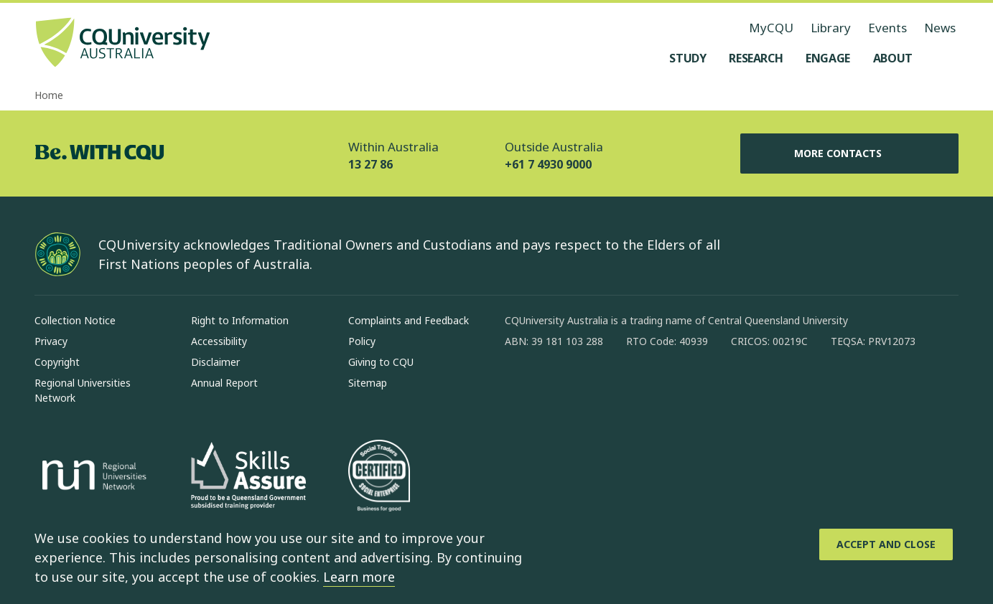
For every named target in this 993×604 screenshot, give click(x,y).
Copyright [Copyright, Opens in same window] (57, 362)
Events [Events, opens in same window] (887, 27)
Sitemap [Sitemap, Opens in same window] (367, 383)
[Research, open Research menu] (755, 58)
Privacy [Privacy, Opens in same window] (50, 341)
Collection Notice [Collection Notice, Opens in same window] (75, 320)
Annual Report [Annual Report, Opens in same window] (224, 383)
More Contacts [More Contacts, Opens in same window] (849, 153)
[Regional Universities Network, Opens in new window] (91, 477)
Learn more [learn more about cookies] (359, 576)
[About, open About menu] (892, 58)
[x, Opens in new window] (632, 387)
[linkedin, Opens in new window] (595, 387)
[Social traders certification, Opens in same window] (379, 477)
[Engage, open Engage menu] (828, 58)
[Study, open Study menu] (687, 58)
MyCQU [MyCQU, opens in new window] (771, 27)
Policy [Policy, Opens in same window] (362, 341)
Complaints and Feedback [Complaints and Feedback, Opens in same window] (408, 320)
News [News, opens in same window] (940, 27)
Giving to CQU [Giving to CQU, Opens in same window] (381, 362)
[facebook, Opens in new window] (520, 387)
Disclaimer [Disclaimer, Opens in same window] (215, 362)
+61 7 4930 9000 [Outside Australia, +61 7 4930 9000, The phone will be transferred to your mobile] (548, 164)
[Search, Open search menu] (944, 58)
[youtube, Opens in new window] (670, 387)
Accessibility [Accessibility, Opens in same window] (219, 341)
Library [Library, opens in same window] (831, 27)
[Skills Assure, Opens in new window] (248, 477)
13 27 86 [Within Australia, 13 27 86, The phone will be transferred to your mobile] (370, 164)
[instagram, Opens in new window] (558, 387)
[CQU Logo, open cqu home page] (122, 44)
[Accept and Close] (886, 544)
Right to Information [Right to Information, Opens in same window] (240, 320)
